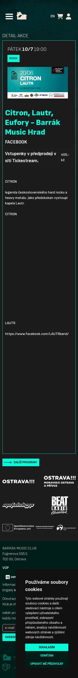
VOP (5, 568)
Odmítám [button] (46, 655)
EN (53, 16)
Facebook (16, 142)
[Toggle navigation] (9, 16)
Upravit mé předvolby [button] (46, 663)
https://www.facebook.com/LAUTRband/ (37, 334)
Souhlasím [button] (47, 647)
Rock (13, 58)
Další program (25, 462)
